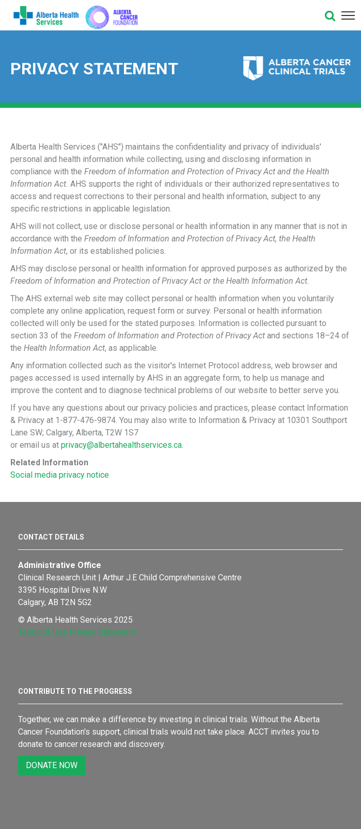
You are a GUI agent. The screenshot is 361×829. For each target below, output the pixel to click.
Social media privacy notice (59, 475)
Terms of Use (42, 632)
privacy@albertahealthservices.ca (121, 445)
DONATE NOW (51, 765)
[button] (330, 15)
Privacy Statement (102, 632)
